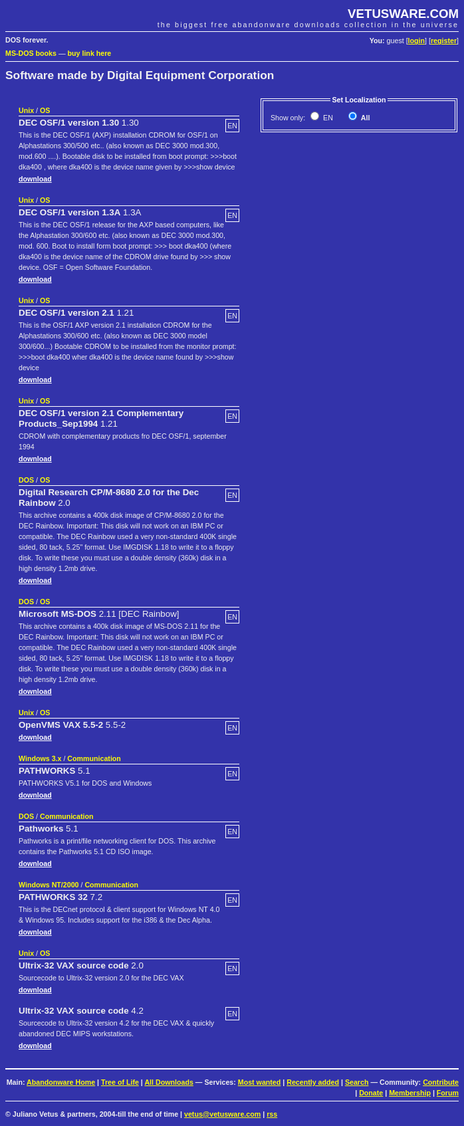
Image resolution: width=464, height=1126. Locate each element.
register (444, 41)
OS (45, 110)
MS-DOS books (31, 53)
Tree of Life (120, 1082)
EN (327, 118)
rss (272, 1114)
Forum (448, 1093)
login (416, 41)
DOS (26, 480)
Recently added (313, 1082)
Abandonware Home (61, 1082)
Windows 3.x (40, 758)
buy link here (90, 53)
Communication (94, 758)
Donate (371, 1093)
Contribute (441, 1082)
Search (357, 1082)
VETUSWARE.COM (403, 14)
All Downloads (168, 1082)
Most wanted (259, 1082)
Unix (26, 110)
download (35, 179)
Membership (410, 1093)
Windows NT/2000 (49, 885)
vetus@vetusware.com (222, 1114)
